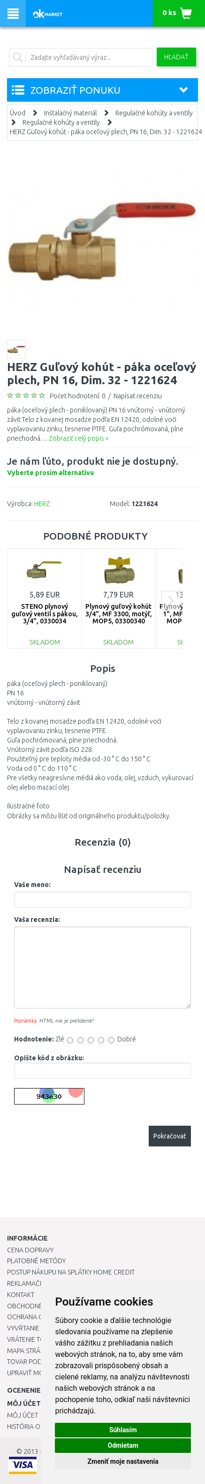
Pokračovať (169, 1136)
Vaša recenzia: (37, 919)
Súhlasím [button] (123, 1430)
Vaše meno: (32, 884)
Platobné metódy (36, 1261)
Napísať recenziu (138, 396)
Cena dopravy (30, 1250)
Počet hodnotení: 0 (78, 396)
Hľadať (176, 57)
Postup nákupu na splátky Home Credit (71, 1272)
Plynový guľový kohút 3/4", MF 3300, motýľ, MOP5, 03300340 (118, 614)
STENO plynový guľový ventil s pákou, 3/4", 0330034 (44, 614)
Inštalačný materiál (70, 113)
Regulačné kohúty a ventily (154, 113)
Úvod (17, 113)
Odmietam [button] (123, 1445)
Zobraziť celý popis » (78, 438)
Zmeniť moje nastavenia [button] (123, 1461)
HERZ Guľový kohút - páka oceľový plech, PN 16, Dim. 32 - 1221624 (106, 132)
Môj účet (22, 1415)
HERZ (42, 504)
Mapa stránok (30, 1351)
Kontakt (20, 1294)
